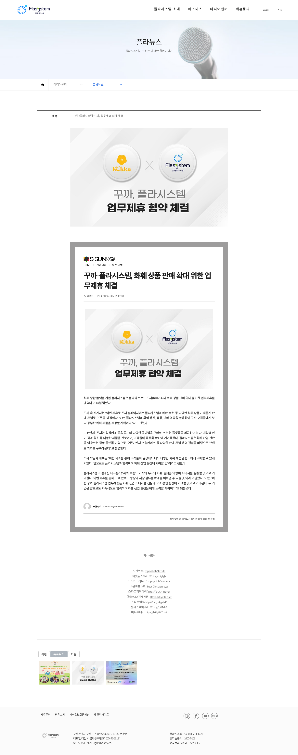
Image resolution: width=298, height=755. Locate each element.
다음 (74, 654)
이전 (44, 654)
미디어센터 (219, 8)
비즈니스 (195, 8)
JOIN (279, 10)
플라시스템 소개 (167, 8)
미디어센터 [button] (60, 84)
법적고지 (60, 714)
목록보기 (58, 654)
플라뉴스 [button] (98, 84)
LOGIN (266, 10)
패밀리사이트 (101, 714)
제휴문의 (243, 8)
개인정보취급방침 (79, 714)
